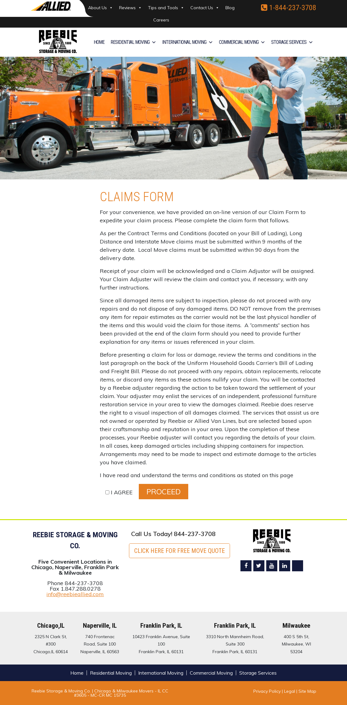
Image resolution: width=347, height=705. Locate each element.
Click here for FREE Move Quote (179, 550)
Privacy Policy (267, 691)
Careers (161, 20)
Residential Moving (133, 42)
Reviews (130, 8)
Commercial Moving (242, 42)
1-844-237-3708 (288, 7)
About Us (100, 8)
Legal (290, 691)
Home (99, 42)
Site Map (307, 691)
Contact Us (204, 8)
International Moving (187, 42)
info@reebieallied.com (75, 594)
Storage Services (292, 42)
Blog (230, 7)
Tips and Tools (166, 8)
